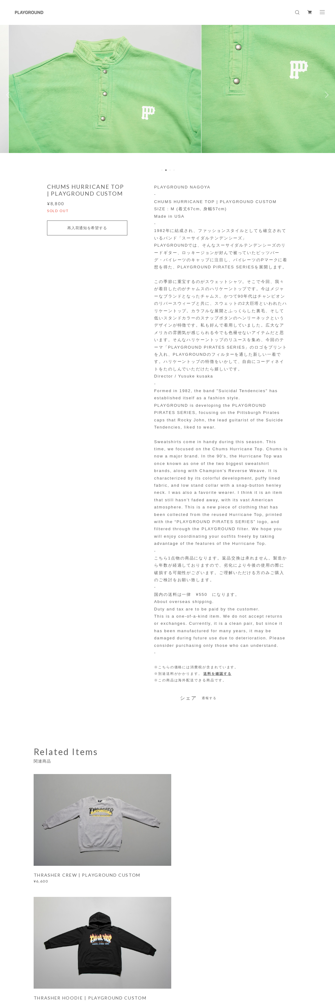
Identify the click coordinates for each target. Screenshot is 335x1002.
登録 (265, 904)
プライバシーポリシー (92, 971)
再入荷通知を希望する (87, 228)
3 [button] (170, 170)
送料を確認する (217, 673)
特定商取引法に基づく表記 (140, 971)
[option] (168, 95)
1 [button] (162, 170)
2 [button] (166, 170)
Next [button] (326, 95)
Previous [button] (9, 95)
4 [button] (174, 170)
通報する (209, 698)
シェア (188, 698)
